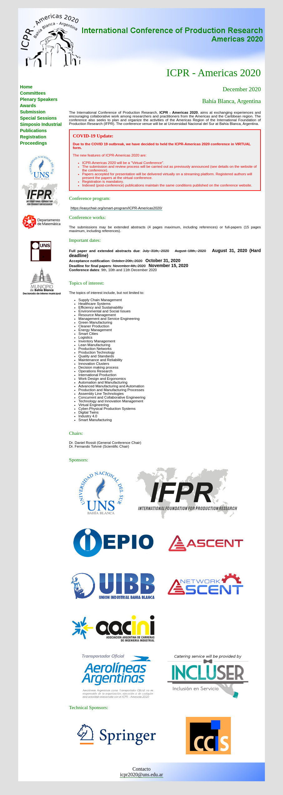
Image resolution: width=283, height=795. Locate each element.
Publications (33, 130)
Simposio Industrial (40, 124)
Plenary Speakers (38, 99)
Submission (32, 111)
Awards (27, 105)
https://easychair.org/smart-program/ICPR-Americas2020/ (116, 208)
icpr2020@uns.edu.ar (141, 774)
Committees (32, 93)
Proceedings (33, 143)
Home (25, 86)
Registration (32, 136)
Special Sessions (38, 118)
